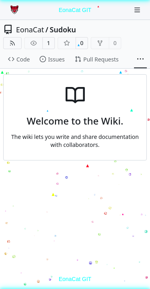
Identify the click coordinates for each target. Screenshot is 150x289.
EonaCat (30, 30)
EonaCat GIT (75, 10)
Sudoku (63, 30)
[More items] (140, 59)
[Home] (15, 10)
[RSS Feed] (12, 43)
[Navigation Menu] (138, 9)
